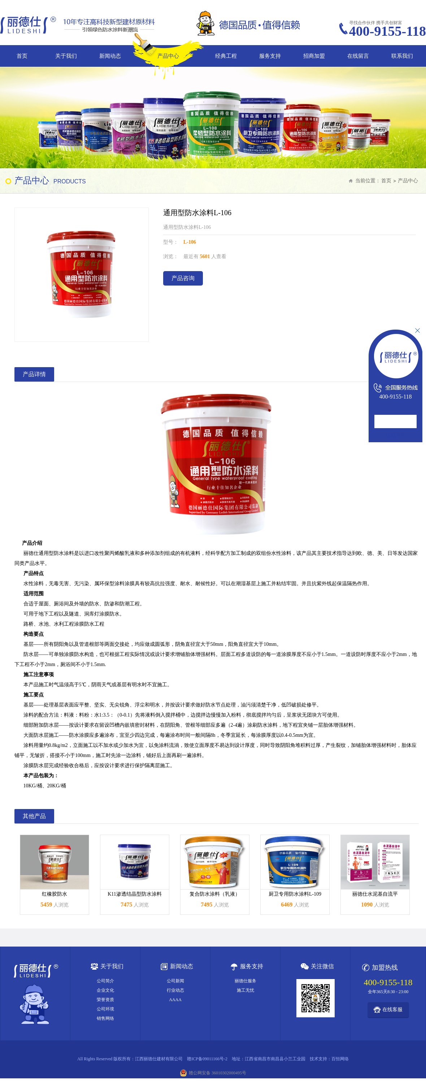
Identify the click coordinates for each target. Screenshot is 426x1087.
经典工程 (226, 56)
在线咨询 (396, 435)
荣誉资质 (105, 999)
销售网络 (105, 1018)
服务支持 (270, 56)
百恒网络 (340, 1058)
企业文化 (105, 990)
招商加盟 (314, 56)
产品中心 (168, 56)
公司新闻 (175, 980)
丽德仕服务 (245, 980)
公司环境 (105, 1009)
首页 (22, 56)
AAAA (175, 999)
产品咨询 (183, 278)
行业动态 (175, 990)
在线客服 (392, 1009)
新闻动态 (110, 56)
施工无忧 (245, 990)
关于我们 (66, 56)
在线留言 (358, 56)
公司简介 (105, 980)
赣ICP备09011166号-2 (207, 1058)
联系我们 (402, 56)
